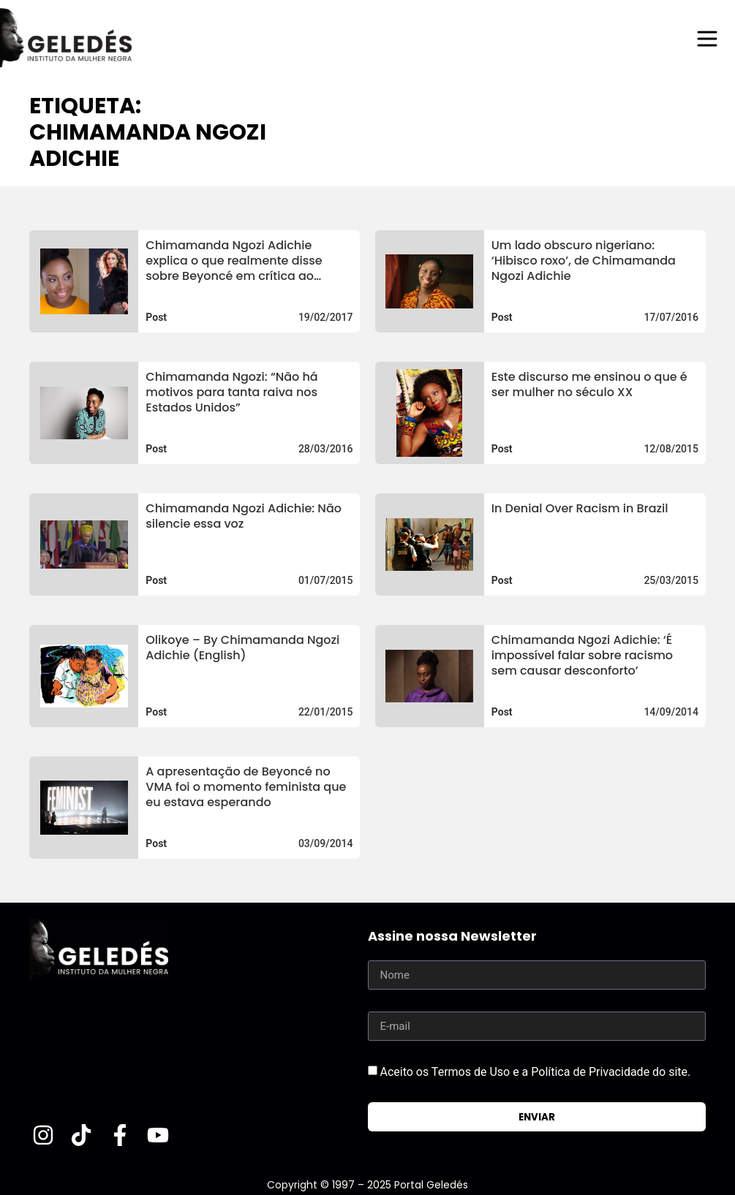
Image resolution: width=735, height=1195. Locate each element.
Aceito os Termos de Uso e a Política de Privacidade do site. (535, 1072)
